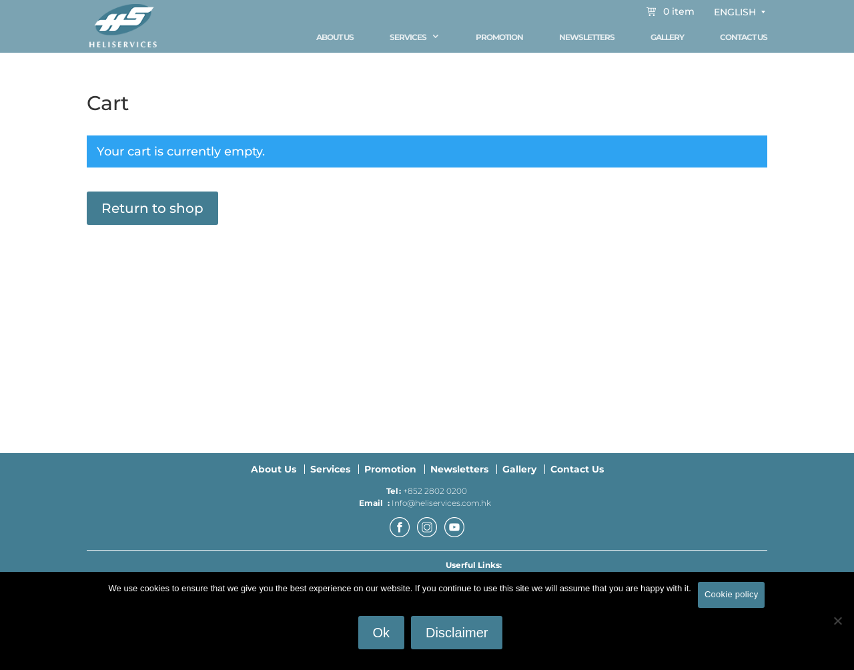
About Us (335, 37)
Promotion (499, 37)
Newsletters (586, 37)
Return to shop (152, 214)
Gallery (667, 37)
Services (408, 37)
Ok (381, 632)
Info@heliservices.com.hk (441, 509)
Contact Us (743, 37)
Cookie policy (732, 594)
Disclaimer (457, 632)
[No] (837, 620)
